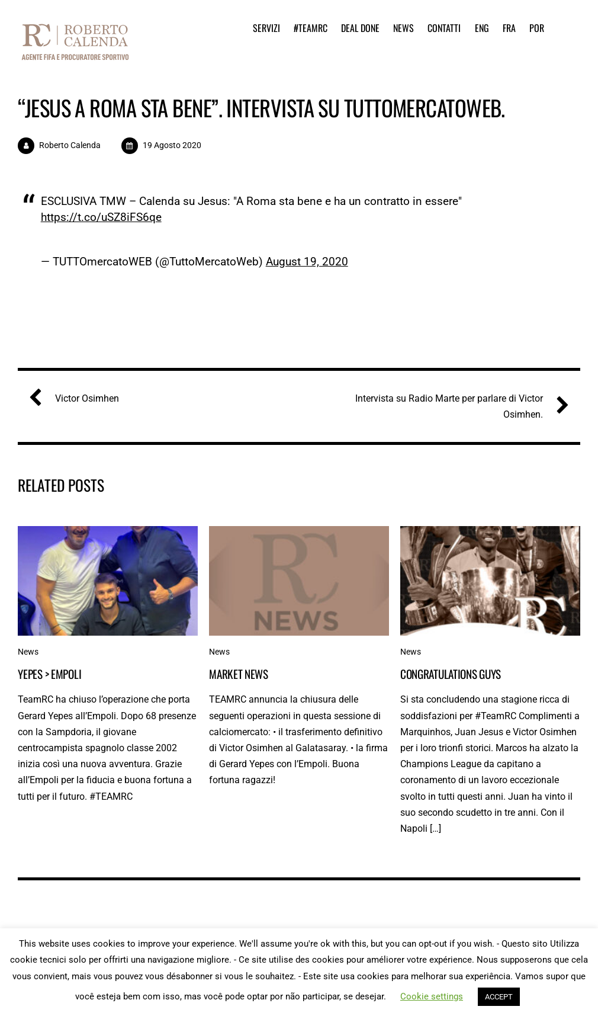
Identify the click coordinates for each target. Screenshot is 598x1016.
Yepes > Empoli (49, 673)
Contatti (444, 28)
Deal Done (360, 28)
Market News (238, 673)
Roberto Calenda (70, 145)
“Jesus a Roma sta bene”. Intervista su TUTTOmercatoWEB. (261, 107)
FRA (509, 28)
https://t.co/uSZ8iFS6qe (101, 217)
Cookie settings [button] (431, 996)
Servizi (266, 28)
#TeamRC (310, 28)
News (403, 28)
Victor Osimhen (78, 398)
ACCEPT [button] (499, 996)
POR (536, 28)
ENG (482, 28)
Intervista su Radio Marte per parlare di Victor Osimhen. (457, 405)
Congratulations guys (450, 673)
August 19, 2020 (307, 261)
